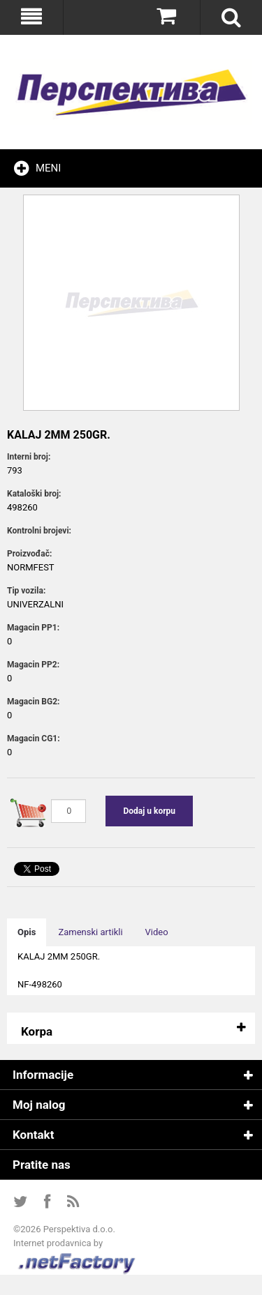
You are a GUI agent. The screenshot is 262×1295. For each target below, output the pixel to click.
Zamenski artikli (90, 932)
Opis (26, 932)
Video (156, 932)
